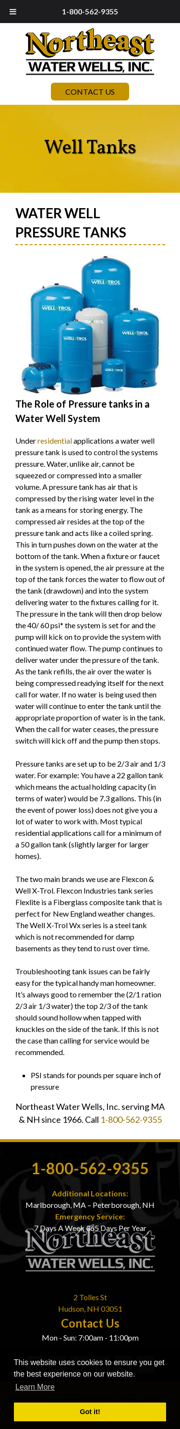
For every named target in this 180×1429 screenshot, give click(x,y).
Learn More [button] (35, 1387)
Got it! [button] (90, 1412)
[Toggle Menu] (13, 11)
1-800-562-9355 (90, 11)
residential (54, 440)
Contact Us (90, 91)
